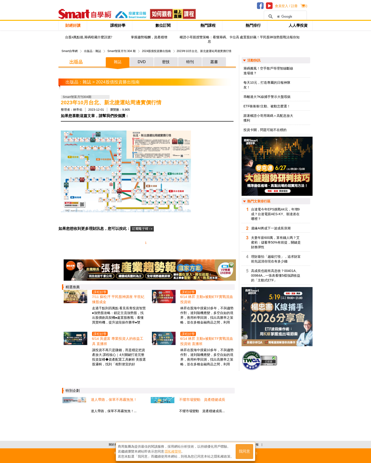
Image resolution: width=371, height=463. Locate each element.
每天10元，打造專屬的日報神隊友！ (266, 85)
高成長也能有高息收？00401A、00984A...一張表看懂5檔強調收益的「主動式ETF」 (275, 275)
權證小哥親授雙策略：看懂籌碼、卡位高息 (209, 39)
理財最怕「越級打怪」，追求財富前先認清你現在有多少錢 (276, 259)
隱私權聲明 (173, 451)
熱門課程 (208, 25)
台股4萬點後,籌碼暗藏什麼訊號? (88, 37)
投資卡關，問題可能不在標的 (265, 130)
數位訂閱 (163, 25)
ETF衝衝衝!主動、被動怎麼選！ (266, 106)
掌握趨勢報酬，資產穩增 (149, 37)
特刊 (190, 62)
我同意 (244, 452)
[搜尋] (284, 16)
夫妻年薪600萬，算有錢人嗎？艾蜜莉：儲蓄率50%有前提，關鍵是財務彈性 (276, 242)
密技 (166, 62)
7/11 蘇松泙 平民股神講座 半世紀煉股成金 (118, 299)
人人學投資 (298, 25)
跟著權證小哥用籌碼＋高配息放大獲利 (268, 118)
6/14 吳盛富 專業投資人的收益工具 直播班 (118, 341)
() (305, 6)
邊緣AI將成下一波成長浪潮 (271, 228)
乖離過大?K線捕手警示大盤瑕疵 (267, 97)
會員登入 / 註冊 (286, 6)
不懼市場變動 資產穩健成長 (202, 399)
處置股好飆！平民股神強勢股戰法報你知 (270, 37)
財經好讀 (72, 25)
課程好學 (117, 25)
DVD (142, 62)
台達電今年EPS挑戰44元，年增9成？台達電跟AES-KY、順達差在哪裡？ (275, 214)
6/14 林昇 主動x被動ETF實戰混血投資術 (206, 299)
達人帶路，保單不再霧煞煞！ (114, 399)
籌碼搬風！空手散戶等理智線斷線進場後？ (268, 70)
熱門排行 (253, 25)
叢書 (214, 62)
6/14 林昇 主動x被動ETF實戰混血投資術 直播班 (206, 341)
